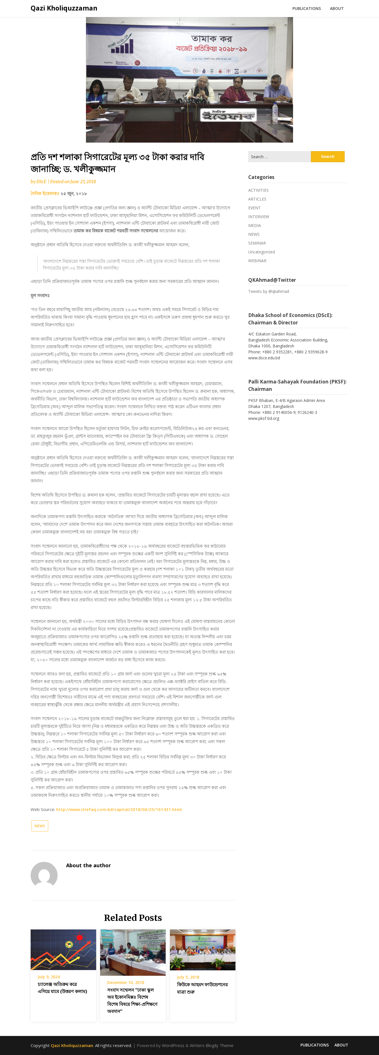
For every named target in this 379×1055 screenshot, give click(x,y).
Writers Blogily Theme (211, 1045)
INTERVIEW (258, 216)
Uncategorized (261, 252)
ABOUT (337, 8)
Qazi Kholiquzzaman (64, 7)
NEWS (40, 825)
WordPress (173, 1045)
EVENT (254, 207)
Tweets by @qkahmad (268, 291)
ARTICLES (257, 199)
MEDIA (254, 225)
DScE (41, 181)
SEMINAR (257, 243)
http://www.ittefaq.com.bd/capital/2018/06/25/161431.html (119, 809)
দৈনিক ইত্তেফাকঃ (45, 193)
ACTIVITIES (258, 190)
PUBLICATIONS (306, 8)
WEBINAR (257, 260)
